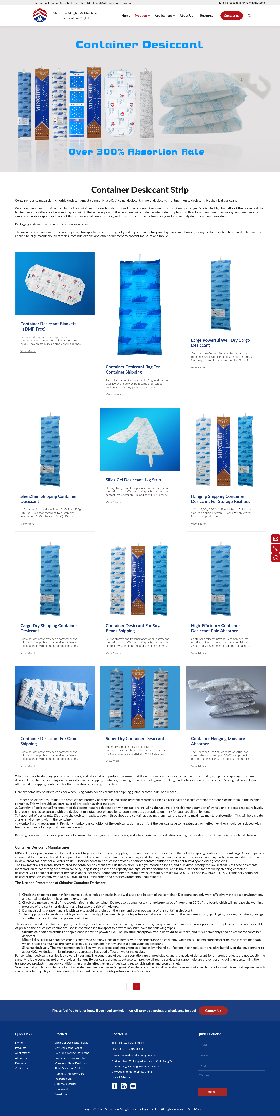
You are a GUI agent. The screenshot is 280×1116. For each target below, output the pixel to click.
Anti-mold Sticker (65, 1083)
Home (19, 1042)
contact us (81, 918)
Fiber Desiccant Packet (68, 1068)
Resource (20, 1063)
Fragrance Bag (63, 1078)
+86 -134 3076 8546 (130, 1042)
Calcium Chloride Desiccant (71, 1052)
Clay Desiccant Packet (68, 1047)
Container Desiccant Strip (70, 1058)
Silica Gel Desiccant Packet (71, 1042)
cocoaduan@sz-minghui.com (138, 1055)
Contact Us (213, 1011)
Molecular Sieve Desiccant (70, 1063)
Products (20, 1047)
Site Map (194, 1109)
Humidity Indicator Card (69, 1073)
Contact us (21, 1068)
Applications (23, 1052)
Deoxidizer (61, 1094)
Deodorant (61, 1089)
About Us (21, 1058)
